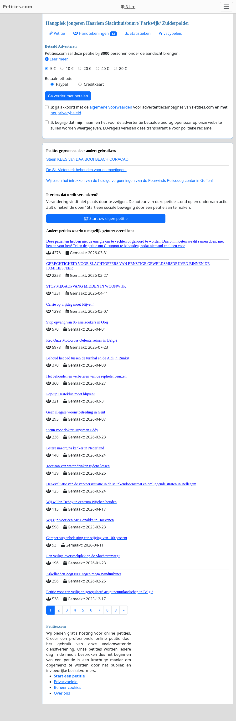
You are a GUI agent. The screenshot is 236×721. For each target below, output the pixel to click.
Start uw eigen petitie (106, 218)
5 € (53, 68)
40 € (105, 68)
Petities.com (17, 6)
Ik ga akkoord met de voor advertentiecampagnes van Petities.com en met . (139, 109)
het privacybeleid (66, 112)
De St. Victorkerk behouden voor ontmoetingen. (86, 170)
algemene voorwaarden (111, 107)
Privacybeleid (170, 33)
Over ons (62, 693)
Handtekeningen (95, 33)
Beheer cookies (67, 687)
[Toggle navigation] (226, 6)
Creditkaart (94, 84)
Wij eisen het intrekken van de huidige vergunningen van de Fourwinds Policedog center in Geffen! (129, 181)
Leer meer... (57, 59)
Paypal (62, 84)
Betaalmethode (58, 78)
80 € (123, 68)
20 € (87, 68)
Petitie (57, 33)
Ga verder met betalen (68, 96)
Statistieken (138, 33)
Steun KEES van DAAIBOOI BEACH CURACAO (87, 159)
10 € (69, 68)
